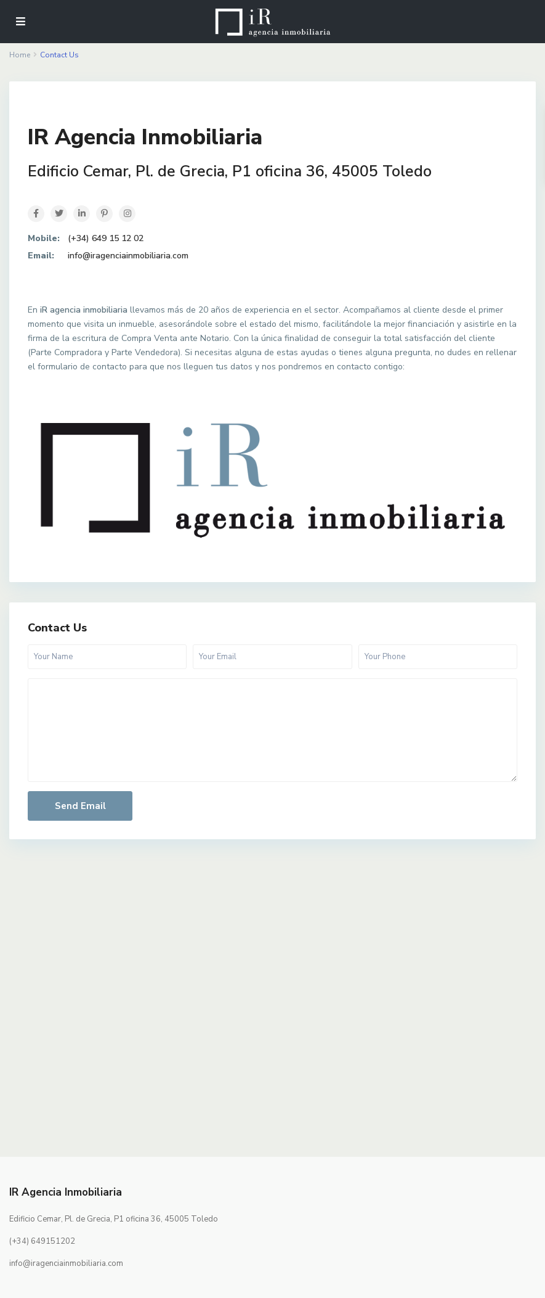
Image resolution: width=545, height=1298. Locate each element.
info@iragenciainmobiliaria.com (128, 255)
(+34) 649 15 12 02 (105, 238)
